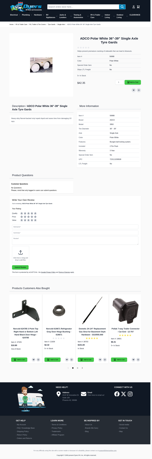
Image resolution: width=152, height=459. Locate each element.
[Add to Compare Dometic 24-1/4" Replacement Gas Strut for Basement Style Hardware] (105, 360)
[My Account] (133, 7)
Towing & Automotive (78, 16)
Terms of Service (64, 272)
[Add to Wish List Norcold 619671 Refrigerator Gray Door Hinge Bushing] (67, 360)
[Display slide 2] (77, 368)
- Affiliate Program (57, 435)
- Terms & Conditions (58, 425)
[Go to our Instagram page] (130, 394)
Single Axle (61, 24)
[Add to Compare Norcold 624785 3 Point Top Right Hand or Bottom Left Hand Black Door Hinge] (38, 360)
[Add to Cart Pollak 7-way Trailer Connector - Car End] (119, 360)
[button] (83, 47)
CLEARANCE (135, 15)
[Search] (122, 6)
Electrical (14, 15)
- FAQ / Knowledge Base (25, 428)
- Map (120, 431)
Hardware (38, 15)
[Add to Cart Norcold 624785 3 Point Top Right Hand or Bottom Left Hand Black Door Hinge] (19, 360)
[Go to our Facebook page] (117, 394)
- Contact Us (123, 428)
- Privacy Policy (56, 428)
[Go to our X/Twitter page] (123, 394)
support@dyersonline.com (107, 450)
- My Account (21, 425)
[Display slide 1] (73, 368)
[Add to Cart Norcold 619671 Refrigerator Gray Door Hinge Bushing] (52, 360)
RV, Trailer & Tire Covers (37, 24)
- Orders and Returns (24, 438)
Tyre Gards (51, 24)
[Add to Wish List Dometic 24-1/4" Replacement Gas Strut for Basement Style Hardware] (100, 360)
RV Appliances (50, 16)
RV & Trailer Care (95, 16)
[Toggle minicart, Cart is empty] (138, 7)
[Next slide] (82, 368)
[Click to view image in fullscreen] (41, 65)
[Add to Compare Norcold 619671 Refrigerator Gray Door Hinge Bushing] (71, 360)
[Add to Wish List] (134, 90)
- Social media (123, 425)
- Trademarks (56, 431)
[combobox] (83, 6)
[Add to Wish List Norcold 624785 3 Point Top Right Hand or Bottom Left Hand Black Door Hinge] (34, 360)
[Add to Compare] (139, 90)
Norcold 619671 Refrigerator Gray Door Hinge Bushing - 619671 (59, 332)
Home (11, 24)
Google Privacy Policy (48, 272)
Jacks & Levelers (62, 16)
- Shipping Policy (22, 431)
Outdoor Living (120, 16)
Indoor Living (107, 16)
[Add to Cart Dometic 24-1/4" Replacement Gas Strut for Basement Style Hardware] (86, 360)
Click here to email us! (96, 395)
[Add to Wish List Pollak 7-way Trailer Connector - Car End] (133, 360)
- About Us (88, 425)
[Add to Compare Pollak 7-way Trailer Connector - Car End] (138, 360)
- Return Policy (21, 435)
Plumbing (26, 15)
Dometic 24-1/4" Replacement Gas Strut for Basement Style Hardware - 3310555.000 (92, 332)
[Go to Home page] (25, 6)
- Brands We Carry (91, 428)
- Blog (86, 431)
